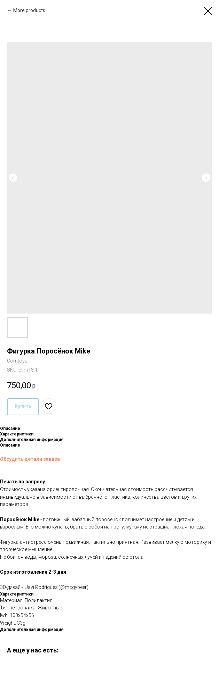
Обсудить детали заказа (30, 459)
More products (29, 10)
